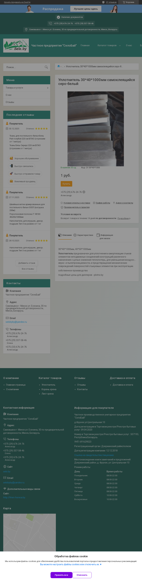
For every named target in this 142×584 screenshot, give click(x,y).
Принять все (61, 575)
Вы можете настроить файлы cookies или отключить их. (70, 564)
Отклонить (82, 575)
